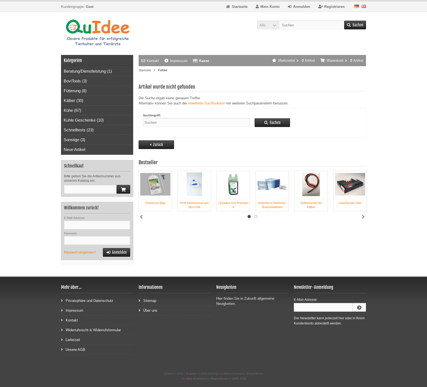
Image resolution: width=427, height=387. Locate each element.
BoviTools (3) (75, 81)
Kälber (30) (73, 100)
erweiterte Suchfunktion (206, 103)
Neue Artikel (74, 149)
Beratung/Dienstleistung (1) (88, 71)
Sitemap (147, 300)
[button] (268, 25)
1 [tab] (249, 216)
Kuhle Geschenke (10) (84, 120)
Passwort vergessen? (80, 252)
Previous (141, 216)
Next (363, 216)
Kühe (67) (72, 110)
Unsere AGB (73, 349)
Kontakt (150, 61)
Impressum (176, 61)
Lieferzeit (70, 339)
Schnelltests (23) (79, 130)
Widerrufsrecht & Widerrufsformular (91, 329)
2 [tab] (255, 216)
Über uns (148, 310)
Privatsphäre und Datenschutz (87, 300)
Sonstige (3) (74, 139)
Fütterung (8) (75, 90)
